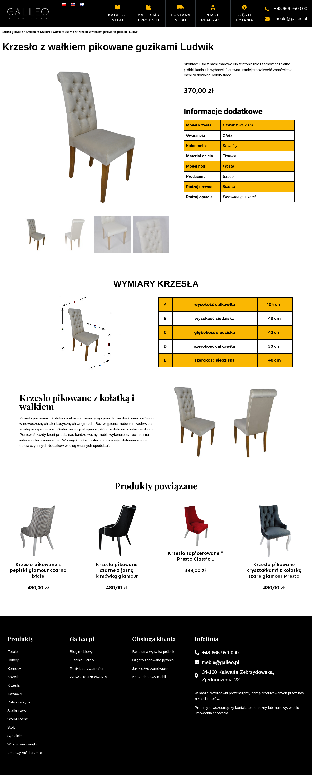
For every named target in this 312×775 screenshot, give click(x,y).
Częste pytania (244, 13)
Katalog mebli (117, 13)
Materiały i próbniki (148, 13)
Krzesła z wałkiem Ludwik (57, 32)
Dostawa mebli (180, 13)
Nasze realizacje (213, 13)
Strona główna (11, 32)
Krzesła (31, 32)
